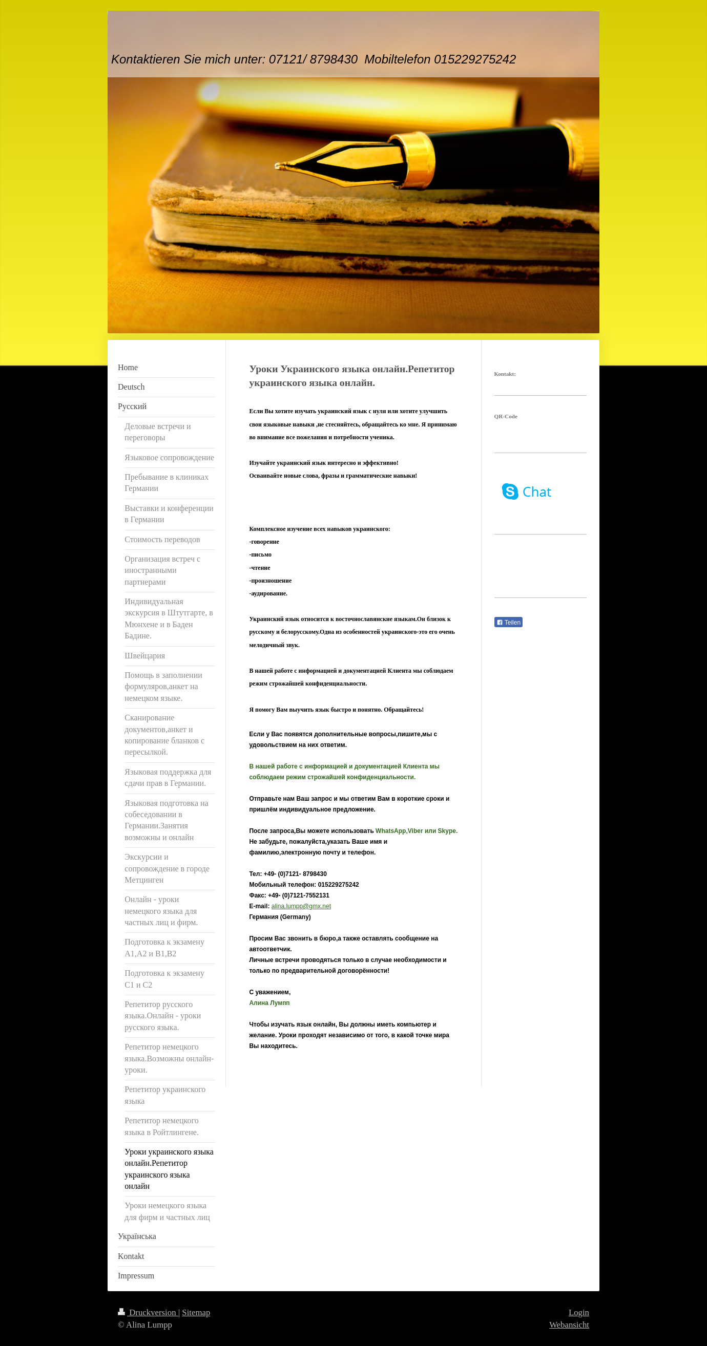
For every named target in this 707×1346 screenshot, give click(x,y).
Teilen (508, 622)
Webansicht (569, 1325)
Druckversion (148, 1312)
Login (579, 1312)
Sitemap (196, 1312)
